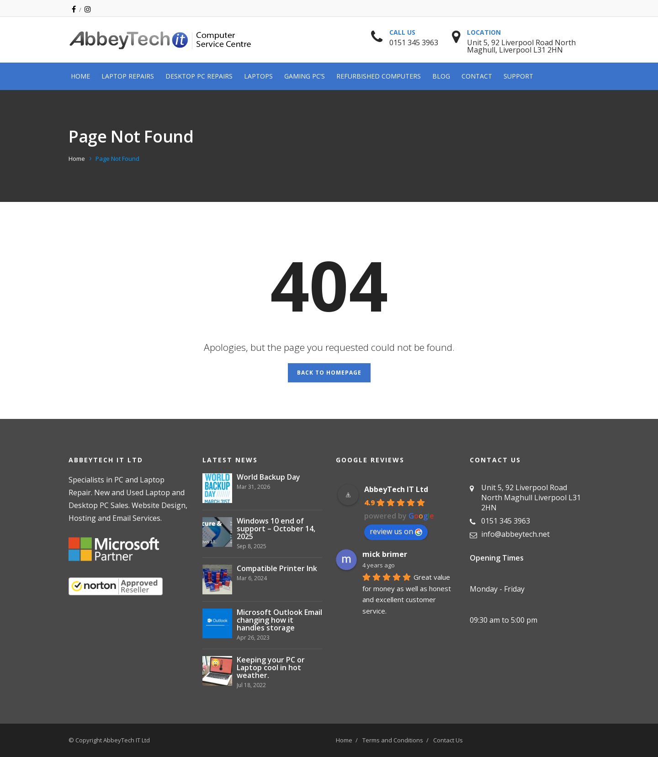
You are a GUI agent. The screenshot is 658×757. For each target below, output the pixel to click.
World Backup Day (268, 477)
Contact (477, 76)
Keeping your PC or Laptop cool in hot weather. (271, 667)
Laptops (258, 76)
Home (80, 76)
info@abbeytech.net (515, 534)
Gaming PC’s (304, 76)
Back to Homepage (329, 372)
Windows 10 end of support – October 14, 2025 (276, 528)
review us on (396, 531)
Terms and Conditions (392, 740)
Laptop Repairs (127, 76)
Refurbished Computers (378, 76)
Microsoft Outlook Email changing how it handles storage (279, 620)
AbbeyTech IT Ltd (396, 489)
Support (518, 76)
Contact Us (448, 740)
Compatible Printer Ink (277, 568)
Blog (441, 76)
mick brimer (384, 554)
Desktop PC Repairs (199, 76)
